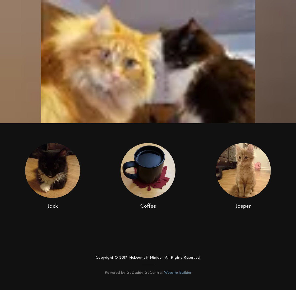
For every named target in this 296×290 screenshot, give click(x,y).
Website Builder (178, 273)
